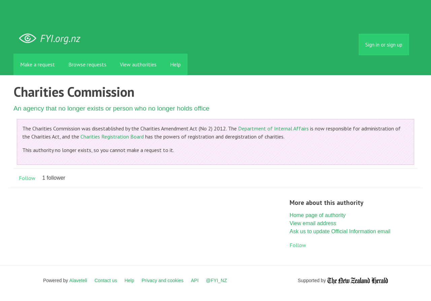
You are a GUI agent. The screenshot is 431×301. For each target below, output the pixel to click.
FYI (52, 38)
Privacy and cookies (162, 280)
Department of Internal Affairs (273, 128)
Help (175, 64)
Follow (27, 178)
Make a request (37, 64)
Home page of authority (317, 215)
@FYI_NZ (216, 280)
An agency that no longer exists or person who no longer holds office (111, 108)
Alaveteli (78, 280)
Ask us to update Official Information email (340, 231)
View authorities (138, 64)
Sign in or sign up (383, 44)
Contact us (106, 280)
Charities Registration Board (112, 136)
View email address (313, 223)
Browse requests (87, 64)
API (195, 280)
